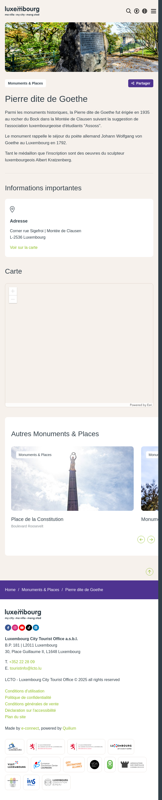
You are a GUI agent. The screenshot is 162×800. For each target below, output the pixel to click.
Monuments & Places (40, 590)
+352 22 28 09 (22, 662)
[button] (13, 291)
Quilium (69, 728)
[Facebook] (8, 628)
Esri (149, 405)
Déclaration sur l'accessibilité (30, 710)
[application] (79, 345)
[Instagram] (15, 628)
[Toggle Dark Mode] (136, 11)
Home (10, 590)
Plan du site (15, 717)
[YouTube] (22, 628)
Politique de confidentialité (28, 697)
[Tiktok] (29, 628)
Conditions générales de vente (32, 704)
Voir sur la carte (24, 247)
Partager (140, 83)
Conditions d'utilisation (24, 691)
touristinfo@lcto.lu (25, 668)
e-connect (30, 728)
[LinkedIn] (36, 628)
